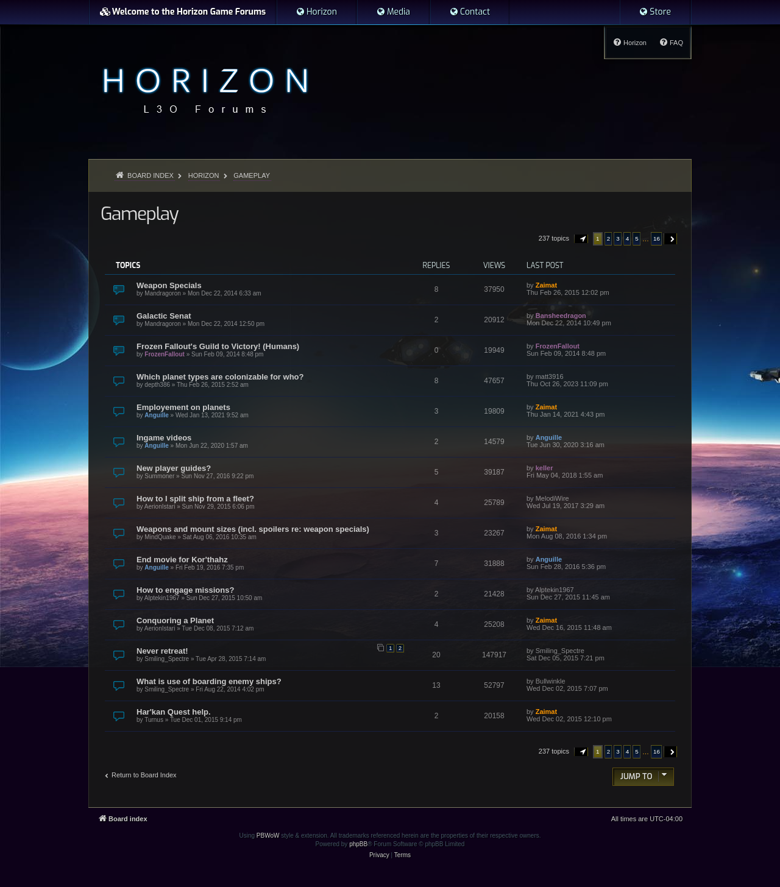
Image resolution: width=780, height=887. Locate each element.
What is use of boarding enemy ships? (209, 681)
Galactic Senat (163, 315)
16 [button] (656, 238)
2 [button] (609, 238)
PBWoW (268, 835)
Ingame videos (163, 437)
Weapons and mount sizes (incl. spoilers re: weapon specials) (252, 529)
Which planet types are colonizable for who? (219, 376)
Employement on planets (183, 407)
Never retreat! (162, 651)
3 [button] (618, 238)
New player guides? (173, 468)
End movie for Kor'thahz (182, 559)
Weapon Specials (169, 285)
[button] (581, 239)
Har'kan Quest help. (173, 711)
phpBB (358, 844)
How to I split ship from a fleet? (195, 498)
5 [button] (637, 238)
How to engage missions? (185, 590)
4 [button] (627, 238)
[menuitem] (316, 12)
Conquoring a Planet (175, 620)
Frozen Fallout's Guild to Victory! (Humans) (217, 346)
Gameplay (139, 214)
